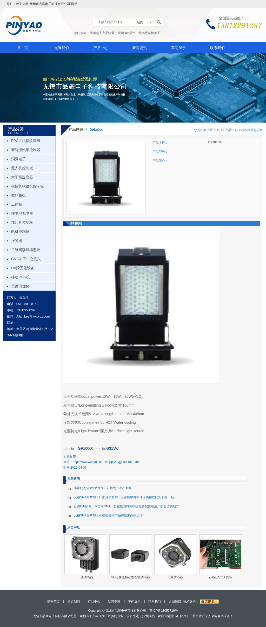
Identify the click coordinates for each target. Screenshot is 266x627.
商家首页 (53, 601)
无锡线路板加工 (149, 33)
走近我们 (61, 48)
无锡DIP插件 (126, 33)
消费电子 (18, 159)
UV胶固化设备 (22, 268)
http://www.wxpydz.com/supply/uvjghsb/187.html (106, 462)
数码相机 (18, 195)
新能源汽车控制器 (25, 150)
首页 (217, 130)
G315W (112, 448)
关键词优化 (20, 286)
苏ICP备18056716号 (163, 610)
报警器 (16, 241)
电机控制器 (20, 232)
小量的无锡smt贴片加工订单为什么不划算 (103, 488)
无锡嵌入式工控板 (220, 577)
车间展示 (178, 48)
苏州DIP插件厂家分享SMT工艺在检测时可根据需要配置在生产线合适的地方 (126, 506)
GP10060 (85, 448)
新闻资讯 (139, 48)
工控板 (16, 204)
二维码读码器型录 (25, 250)
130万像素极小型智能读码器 (130, 577)
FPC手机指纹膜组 (25, 141)
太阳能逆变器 (22, 177)
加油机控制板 (22, 222)
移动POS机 (20, 277)
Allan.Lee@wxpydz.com (33, 316)
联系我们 (217, 48)
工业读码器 (85, 577)
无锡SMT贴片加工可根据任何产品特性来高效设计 (108, 515)
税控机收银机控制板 (27, 186)
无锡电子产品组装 (102, 33)
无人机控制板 (22, 168)
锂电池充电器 (22, 213)
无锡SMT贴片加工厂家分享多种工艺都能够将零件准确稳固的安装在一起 (124, 497)
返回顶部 (175, 601)
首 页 (22, 48)
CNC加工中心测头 (26, 259)
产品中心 (100, 48)
